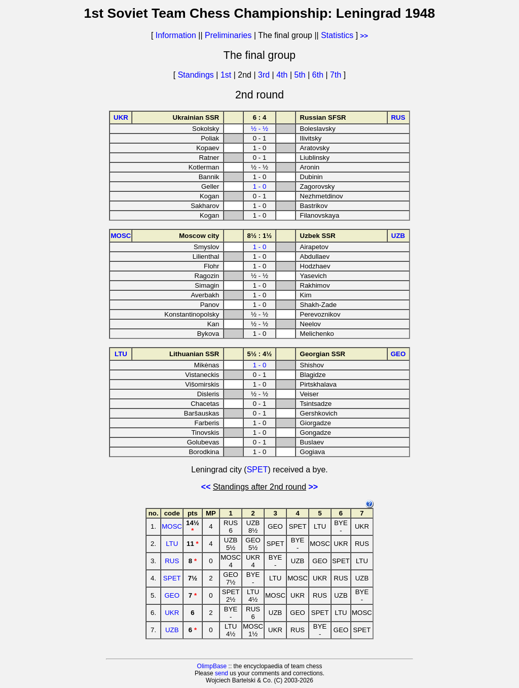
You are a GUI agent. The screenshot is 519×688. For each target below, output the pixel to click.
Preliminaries (228, 35)
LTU (172, 543)
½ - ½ (259, 128)
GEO (171, 595)
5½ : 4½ (259, 354)
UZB (172, 630)
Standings (196, 75)
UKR (172, 612)
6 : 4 (260, 117)
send (221, 673)
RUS (172, 561)
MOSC (172, 526)
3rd (265, 75)
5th (301, 75)
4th (283, 75)
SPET (257, 469)
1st (227, 75)
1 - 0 (260, 186)
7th (337, 75)
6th (319, 75)
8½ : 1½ (259, 235)
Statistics (337, 35)
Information (176, 35)
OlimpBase (212, 666)
